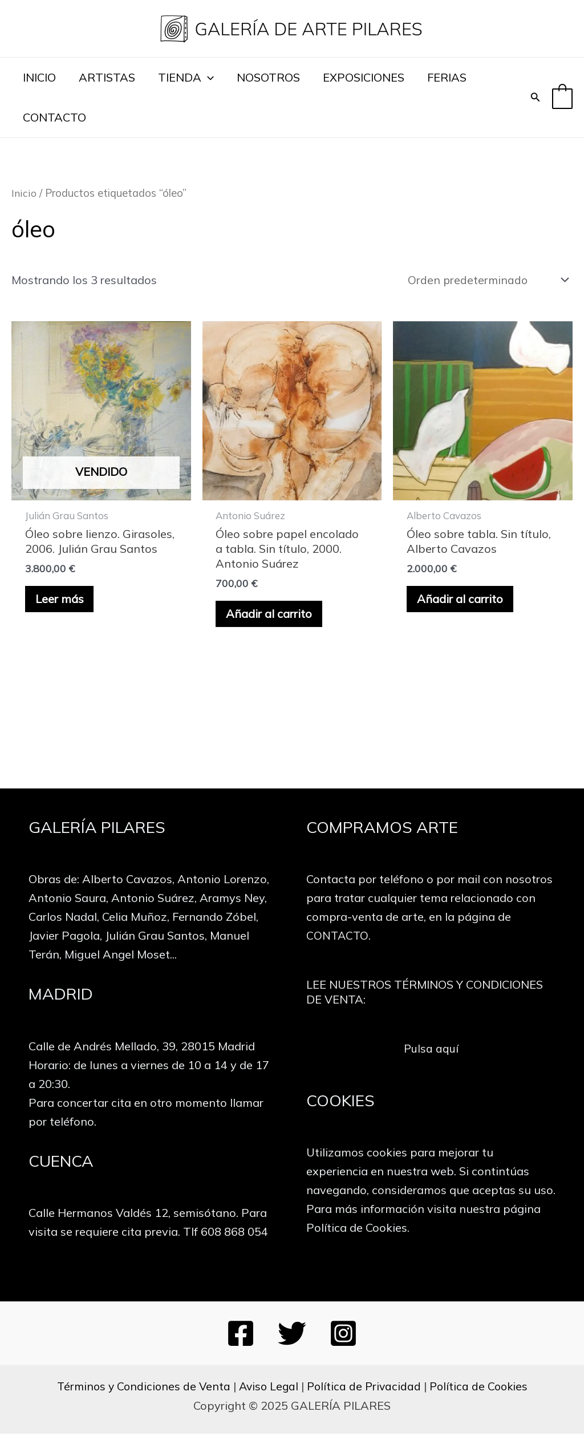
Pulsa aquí (431, 1050)
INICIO (39, 77)
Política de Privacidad (365, 1388)
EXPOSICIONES (363, 77)
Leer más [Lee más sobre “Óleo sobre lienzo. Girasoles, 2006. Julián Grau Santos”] (60, 600)
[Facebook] (240, 1335)
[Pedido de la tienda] (485, 280)
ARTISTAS (107, 77)
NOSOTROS (268, 77)
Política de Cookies (482, 1388)
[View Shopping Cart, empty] (562, 97)
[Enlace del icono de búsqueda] (535, 97)
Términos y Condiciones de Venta (139, 1388)
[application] (207, 78)
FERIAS (447, 77)
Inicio (23, 193)
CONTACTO (54, 117)
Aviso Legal (267, 1388)
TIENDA (186, 78)
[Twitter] (292, 1335)
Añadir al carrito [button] (271, 615)
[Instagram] (343, 1335)
